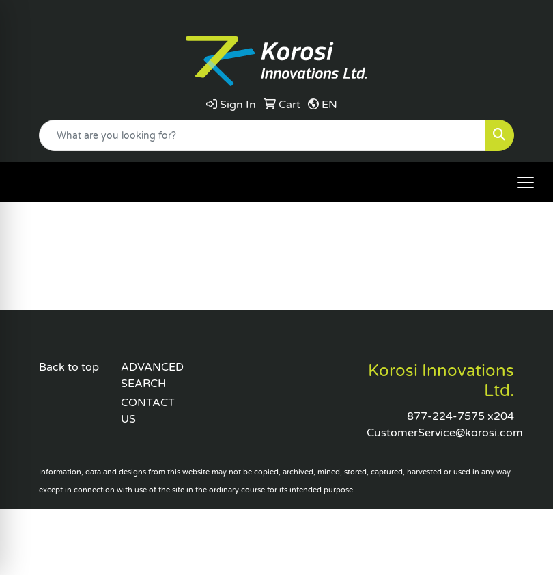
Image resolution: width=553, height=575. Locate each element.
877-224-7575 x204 (460, 416)
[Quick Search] (262, 135)
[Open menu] (525, 182)
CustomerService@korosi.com (445, 433)
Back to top (69, 367)
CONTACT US (148, 411)
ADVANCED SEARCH (152, 375)
